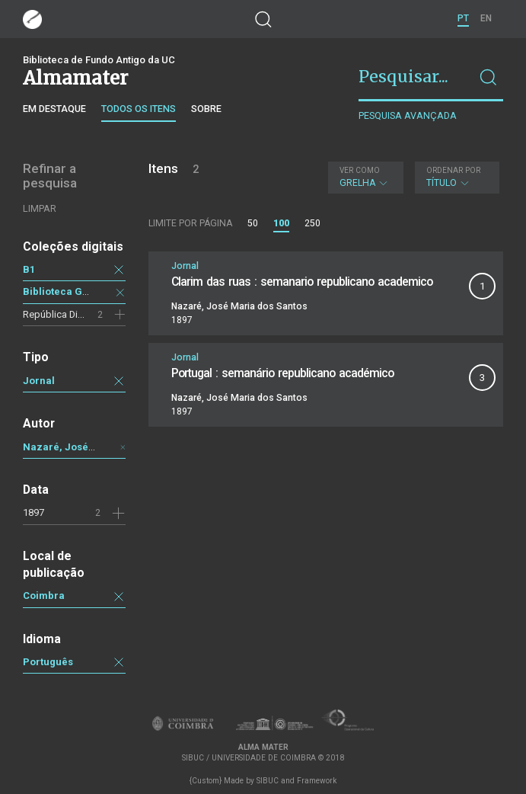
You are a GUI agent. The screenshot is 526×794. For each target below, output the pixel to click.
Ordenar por (453, 170)
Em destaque (54, 108)
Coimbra (44, 595)
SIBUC (268, 780)
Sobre (206, 108)
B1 (29, 269)
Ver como (360, 170)
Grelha (364, 177)
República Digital (60, 314)
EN (486, 18)
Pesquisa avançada (408, 115)
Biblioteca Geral (62, 291)
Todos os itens (138, 108)
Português (48, 662)
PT (463, 18)
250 (312, 223)
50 (252, 223)
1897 (33, 512)
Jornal (39, 380)
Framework (316, 780)
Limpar (39, 208)
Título (455, 177)
